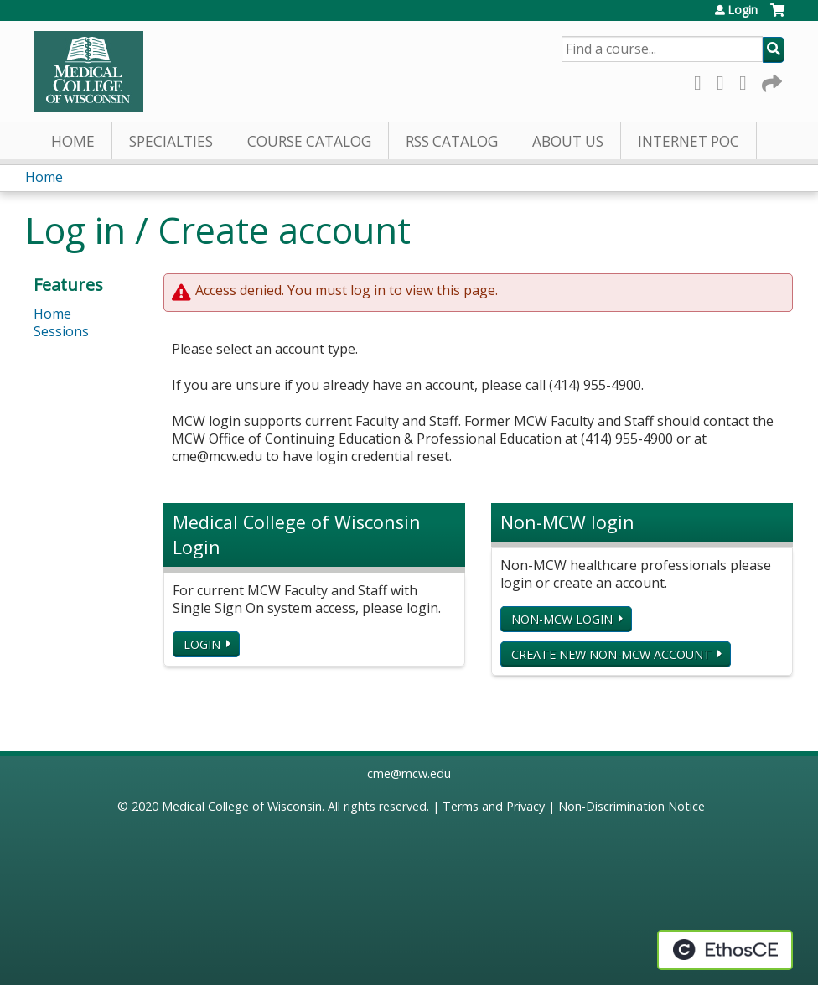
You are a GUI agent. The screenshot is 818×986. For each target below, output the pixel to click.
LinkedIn (747, 80)
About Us (567, 141)
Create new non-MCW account (611, 654)
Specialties (171, 141)
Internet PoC (688, 141)
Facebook (702, 80)
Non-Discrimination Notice (631, 806)
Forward (770, 80)
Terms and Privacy (494, 806)
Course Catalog (309, 141)
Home (73, 141)
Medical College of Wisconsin (242, 806)
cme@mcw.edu (409, 773)
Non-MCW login (562, 619)
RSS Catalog (452, 141)
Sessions (61, 331)
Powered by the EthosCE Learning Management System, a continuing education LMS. (725, 950)
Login (742, 10)
